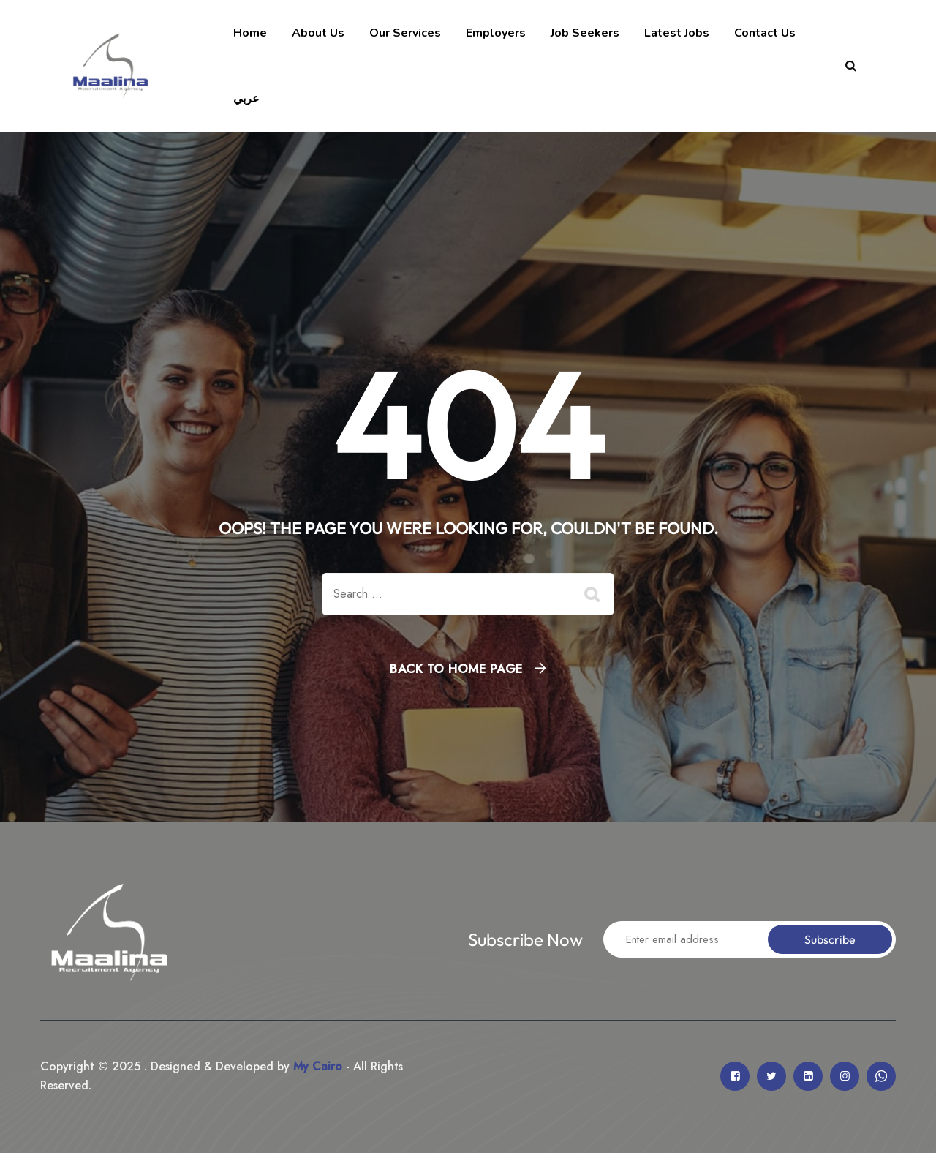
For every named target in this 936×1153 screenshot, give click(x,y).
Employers (496, 33)
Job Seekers (585, 33)
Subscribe (830, 939)
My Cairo (316, 1066)
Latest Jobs (676, 33)
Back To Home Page (456, 668)
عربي (246, 99)
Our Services (405, 33)
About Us (318, 33)
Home (250, 33)
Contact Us (765, 33)
